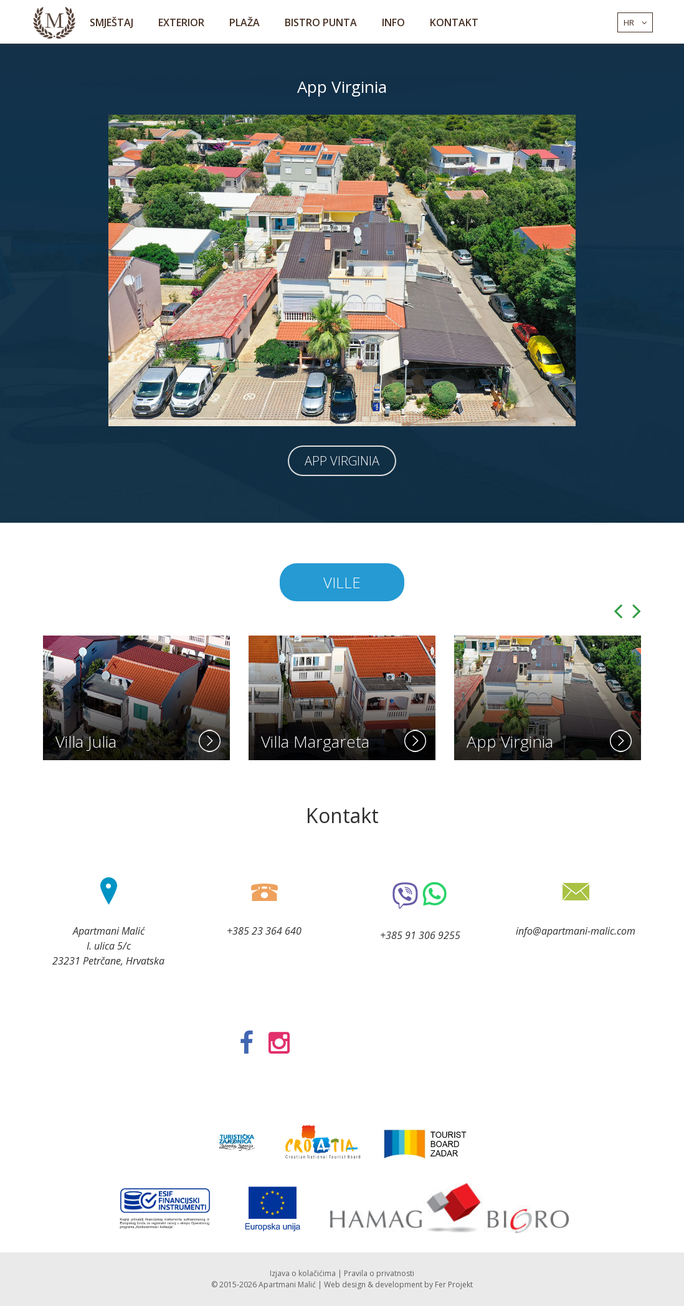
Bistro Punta (321, 22)
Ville (342, 582)
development (398, 1284)
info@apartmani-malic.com (575, 931)
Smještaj (111, 22)
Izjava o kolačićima (303, 1273)
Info (393, 22)
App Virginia (342, 460)
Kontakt (454, 22)
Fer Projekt (454, 1284)
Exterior (181, 22)
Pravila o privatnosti (379, 1273)
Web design (345, 1284)
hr (635, 22)
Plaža (244, 22)
